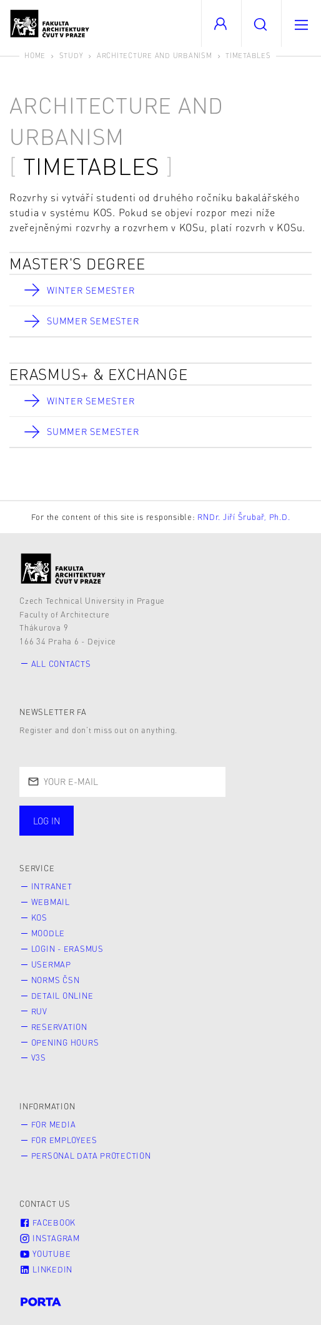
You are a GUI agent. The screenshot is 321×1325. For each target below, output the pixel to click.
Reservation (59, 1027)
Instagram (49, 1238)
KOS (39, 917)
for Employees (64, 1140)
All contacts (61, 664)
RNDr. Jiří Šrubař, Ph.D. (243, 517)
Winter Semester (90, 290)
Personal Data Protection (91, 1156)
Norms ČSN (55, 980)
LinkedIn (45, 1269)
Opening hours (65, 1043)
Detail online (62, 996)
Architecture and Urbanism (154, 55)
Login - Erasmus (67, 949)
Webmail (50, 902)
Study (71, 55)
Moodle (48, 933)
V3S (38, 1057)
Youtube (45, 1254)
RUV (39, 1011)
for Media (53, 1124)
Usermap (51, 964)
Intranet (51, 886)
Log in (47, 820)
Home (35, 55)
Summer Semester (93, 320)
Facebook (47, 1223)
